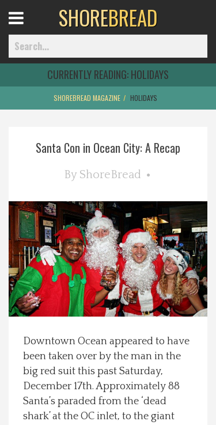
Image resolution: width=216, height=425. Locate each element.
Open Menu (30, 28)
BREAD (108, 17)
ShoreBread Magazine (87, 98)
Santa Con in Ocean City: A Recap (108, 147)
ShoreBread (110, 174)
